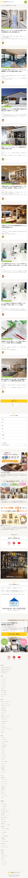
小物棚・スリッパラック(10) (5, 705)
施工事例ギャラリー (4, 499)
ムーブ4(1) (2, 759)
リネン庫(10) (3, 723)
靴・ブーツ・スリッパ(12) (5, 815)
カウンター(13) (3, 712)
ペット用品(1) (3, 839)
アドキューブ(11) (3, 763)
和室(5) (2, 696)
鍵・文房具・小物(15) (4, 810)
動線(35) (2, 852)
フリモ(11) (2, 752)
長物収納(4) (3, 786)
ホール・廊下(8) (3, 692)
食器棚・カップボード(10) (5, 716)
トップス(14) (3, 830)
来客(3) (2, 859)
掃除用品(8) (3, 823)
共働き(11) (2, 853)
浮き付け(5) (3, 857)
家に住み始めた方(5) (4, 672)
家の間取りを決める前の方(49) (6, 669)
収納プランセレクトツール (5, 525)
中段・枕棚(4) (3, 746)
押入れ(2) (2, 732)
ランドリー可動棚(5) (4, 761)
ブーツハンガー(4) (4, 779)
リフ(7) (2, 748)
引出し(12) (2, 792)
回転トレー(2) (3, 790)
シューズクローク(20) (4, 703)
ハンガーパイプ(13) (4, 781)
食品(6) (2, 819)
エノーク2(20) (3, 739)
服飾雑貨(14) (3, 837)
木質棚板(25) (3, 788)
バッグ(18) (2, 834)
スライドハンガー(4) (4, 783)
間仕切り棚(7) (3, 708)
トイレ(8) (2, 725)
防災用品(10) (3, 843)
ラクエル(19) (3, 743)
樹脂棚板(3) (3, 777)
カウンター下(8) (3, 719)
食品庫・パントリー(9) (4, 717)
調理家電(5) (3, 826)
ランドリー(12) (3, 687)
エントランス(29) (4, 677)
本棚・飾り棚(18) (3, 710)
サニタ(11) (2, 765)
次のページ (14, 401)
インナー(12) (3, 808)
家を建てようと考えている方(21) (6, 667)
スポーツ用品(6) (3, 821)
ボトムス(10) (3, 845)
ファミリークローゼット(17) (5, 855)
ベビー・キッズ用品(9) (4, 841)
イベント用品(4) (3, 806)
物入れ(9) (2, 730)
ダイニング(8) (3, 681)
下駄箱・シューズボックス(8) (5, 701)
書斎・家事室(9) (3, 690)
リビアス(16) (3, 750)
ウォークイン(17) (3, 861)
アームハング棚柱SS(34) (5, 741)
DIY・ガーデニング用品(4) (5, 828)
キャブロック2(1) (3, 757)
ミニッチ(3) (3, 772)
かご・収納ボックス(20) (5, 812)
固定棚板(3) (3, 768)
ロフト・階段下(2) (4, 694)
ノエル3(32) (3, 737)
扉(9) (2, 797)
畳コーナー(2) (3, 714)
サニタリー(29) (3, 685)
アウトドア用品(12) (4, 804)
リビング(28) (3, 679)
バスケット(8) (3, 794)
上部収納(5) (3, 767)
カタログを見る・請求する (5, 472)
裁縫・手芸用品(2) (4, 817)
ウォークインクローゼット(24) (6, 728)
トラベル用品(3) (3, 832)
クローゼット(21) (3, 727)
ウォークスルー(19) (4, 863)
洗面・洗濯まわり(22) (4, 721)
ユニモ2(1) (2, 754)
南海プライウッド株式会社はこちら (14, 610)
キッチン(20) (3, 683)
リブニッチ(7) (3, 770)
